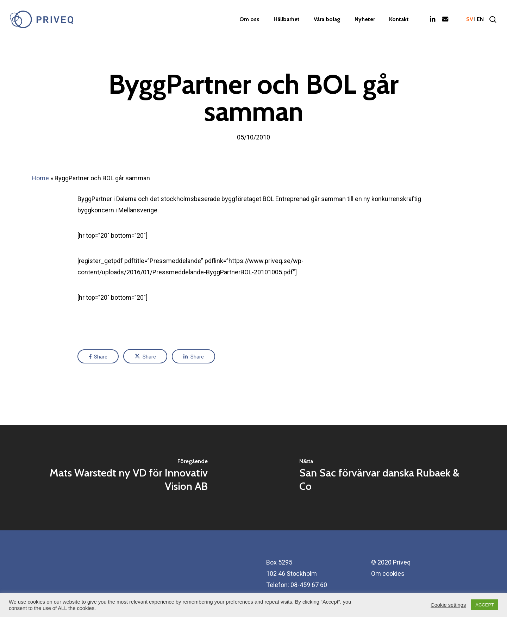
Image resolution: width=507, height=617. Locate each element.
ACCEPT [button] (484, 604)
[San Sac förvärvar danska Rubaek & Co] (380, 477)
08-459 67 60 (308, 584)
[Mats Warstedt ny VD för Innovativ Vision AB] (127, 477)
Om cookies (388, 573)
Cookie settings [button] (448, 605)
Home (40, 178)
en (480, 19)
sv (469, 19)
